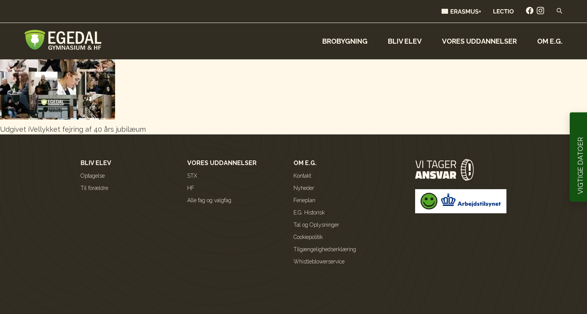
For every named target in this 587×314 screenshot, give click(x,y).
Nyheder (304, 188)
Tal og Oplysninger (316, 225)
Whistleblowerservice (319, 261)
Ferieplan (304, 200)
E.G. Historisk (309, 212)
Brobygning (345, 41)
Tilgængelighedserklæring (325, 249)
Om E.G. (549, 41)
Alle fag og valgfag (209, 200)
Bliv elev (405, 41)
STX (192, 176)
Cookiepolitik (308, 237)
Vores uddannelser (479, 41)
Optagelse (93, 176)
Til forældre (94, 188)
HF (190, 188)
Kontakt (302, 176)
